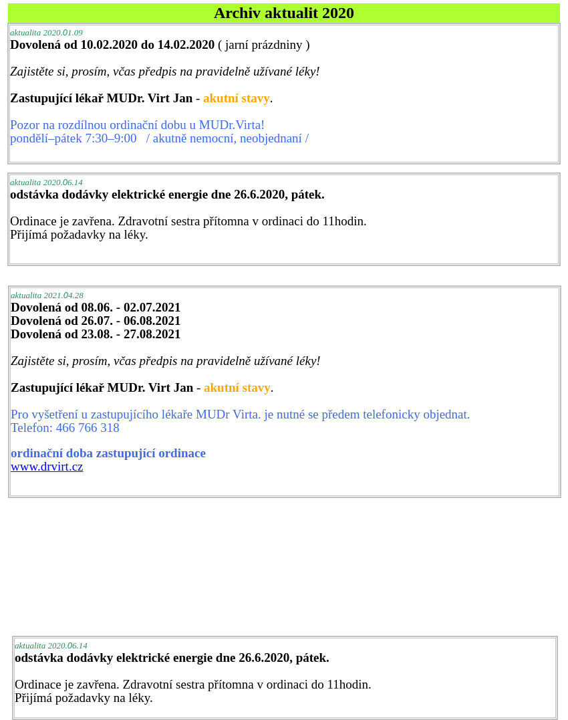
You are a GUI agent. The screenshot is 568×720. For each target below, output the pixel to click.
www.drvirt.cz (47, 466)
